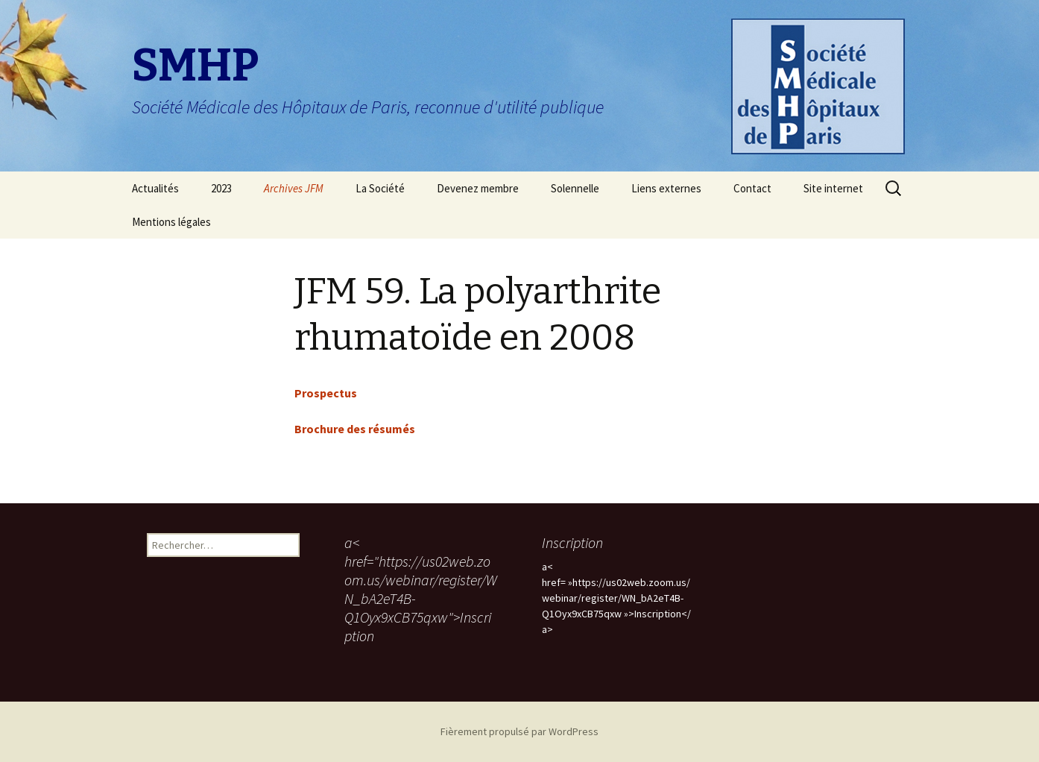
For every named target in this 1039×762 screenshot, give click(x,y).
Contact (752, 188)
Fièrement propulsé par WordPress (519, 731)
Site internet (833, 188)
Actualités (155, 188)
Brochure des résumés (354, 428)
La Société (380, 188)
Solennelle (575, 188)
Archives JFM (293, 188)
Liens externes (666, 188)
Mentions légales (171, 222)
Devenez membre (478, 188)
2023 (221, 188)
